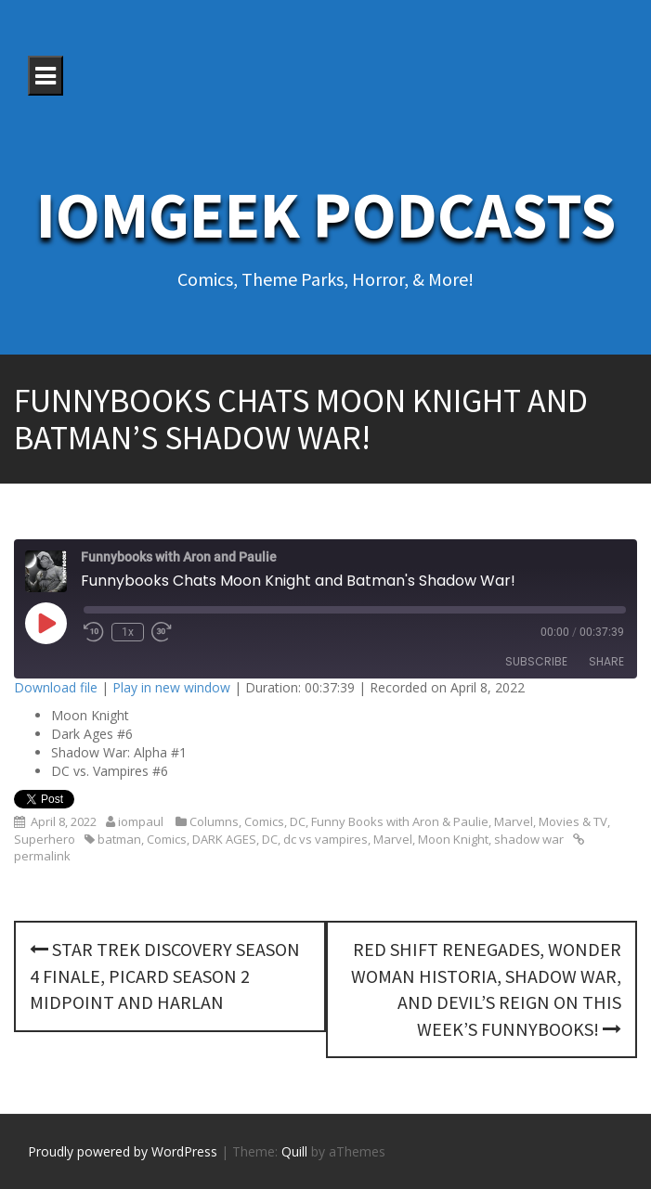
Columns (214, 821)
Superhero (44, 839)
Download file (56, 687)
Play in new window (171, 687)
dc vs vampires (325, 839)
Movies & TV (573, 821)
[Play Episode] (45, 622)
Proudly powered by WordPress (122, 1151)
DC (298, 821)
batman (119, 839)
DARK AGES (224, 839)
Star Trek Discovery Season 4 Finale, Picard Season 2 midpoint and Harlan (165, 975)
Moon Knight (453, 839)
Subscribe (536, 661)
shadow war (529, 839)
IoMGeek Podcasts (326, 214)
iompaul (140, 821)
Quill (294, 1151)
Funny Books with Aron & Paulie (399, 821)
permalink (42, 855)
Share (606, 661)
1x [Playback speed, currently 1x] (128, 632)
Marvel (513, 821)
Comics (264, 821)
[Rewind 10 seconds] (94, 632)
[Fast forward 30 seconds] (161, 632)
